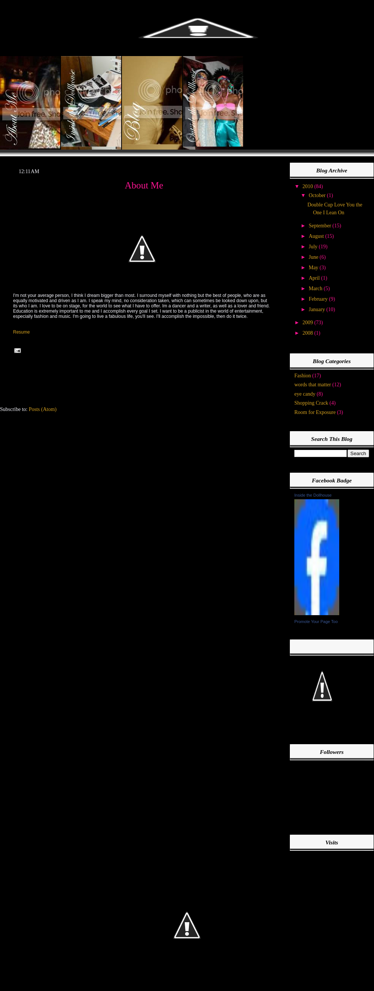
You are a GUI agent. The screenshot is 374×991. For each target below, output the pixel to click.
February (319, 299)
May (314, 267)
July (314, 246)
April (315, 278)
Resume (21, 332)
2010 (309, 186)
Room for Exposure (314, 412)
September (320, 225)
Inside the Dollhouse (313, 495)
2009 (309, 322)
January (317, 309)
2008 (309, 333)
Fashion (302, 375)
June (314, 257)
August (317, 236)
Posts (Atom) (42, 409)
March (316, 288)
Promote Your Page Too (316, 621)
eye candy (304, 394)
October (318, 195)
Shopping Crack (311, 403)
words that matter (312, 384)
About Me (144, 185)
